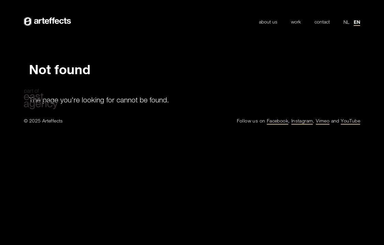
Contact (322, 21)
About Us (268, 21)
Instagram (302, 121)
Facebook (277, 121)
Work (296, 21)
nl (346, 22)
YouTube (350, 121)
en (357, 22)
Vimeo (322, 121)
